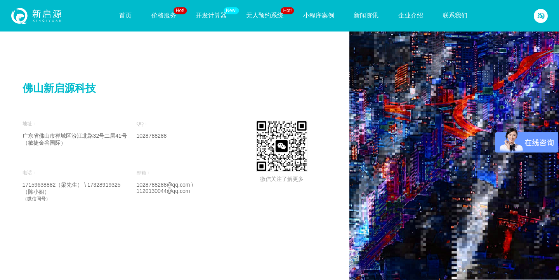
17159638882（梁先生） (54, 185)
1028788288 (152, 136)
